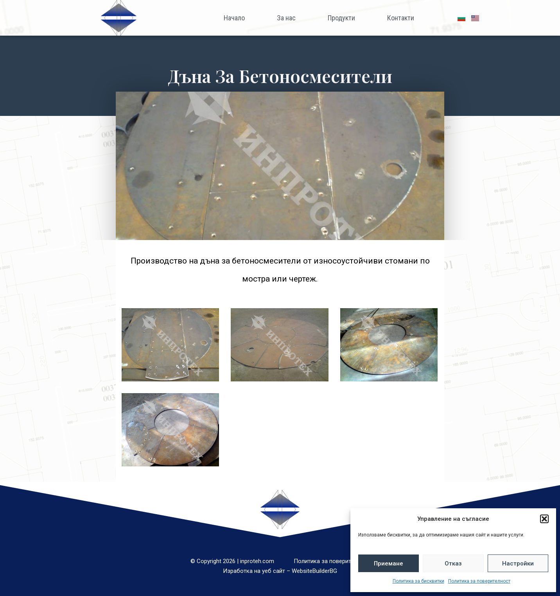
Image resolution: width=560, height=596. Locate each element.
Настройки (518, 563)
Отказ (453, 563)
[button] (544, 519)
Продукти (341, 18)
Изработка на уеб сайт (254, 570)
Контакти (400, 18)
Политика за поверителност (479, 581)
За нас (286, 18)
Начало (234, 18)
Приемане (388, 563)
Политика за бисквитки (418, 581)
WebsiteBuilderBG (314, 570)
